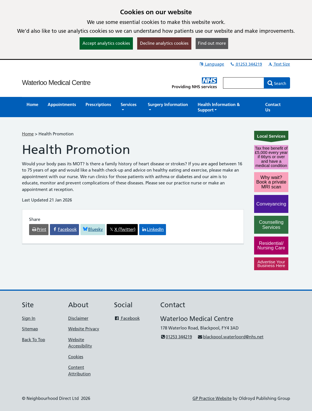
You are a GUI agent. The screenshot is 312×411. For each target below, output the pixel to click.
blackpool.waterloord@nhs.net (230, 336)
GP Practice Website (212, 398)
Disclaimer (78, 318)
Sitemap (30, 328)
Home (28, 134)
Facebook (126, 318)
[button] (129, 107)
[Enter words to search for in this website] (243, 83)
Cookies (75, 356)
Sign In (28, 318)
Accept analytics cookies (106, 43)
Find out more (212, 43)
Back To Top (33, 339)
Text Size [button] (279, 64)
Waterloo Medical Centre (56, 82)
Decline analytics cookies (164, 43)
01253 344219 (246, 64)
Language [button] (211, 64)
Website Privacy (83, 328)
